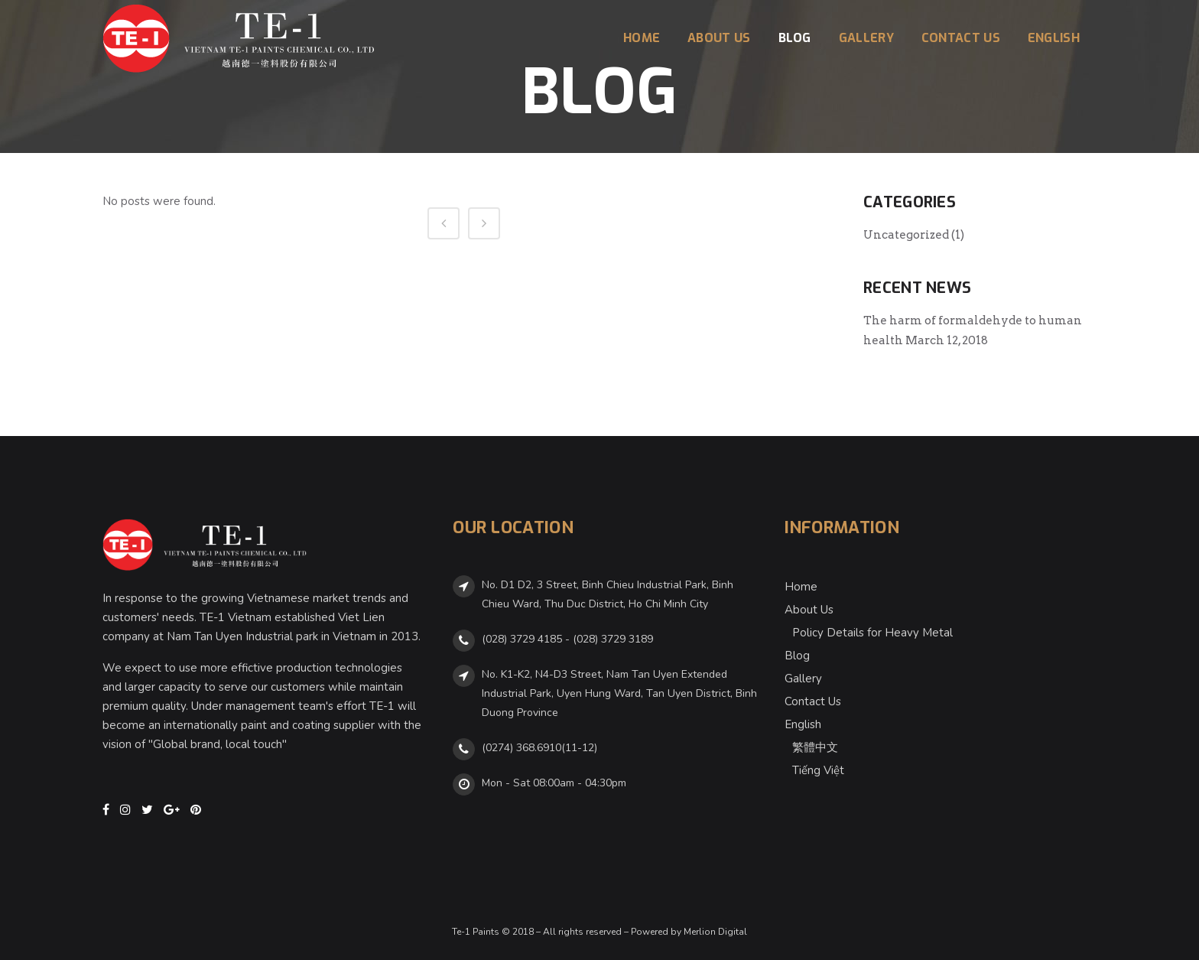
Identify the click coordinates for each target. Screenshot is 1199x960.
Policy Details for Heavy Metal (872, 632)
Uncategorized (906, 235)
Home (801, 586)
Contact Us (813, 701)
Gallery (803, 678)
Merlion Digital (715, 932)
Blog (797, 655)
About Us (809, 609)
